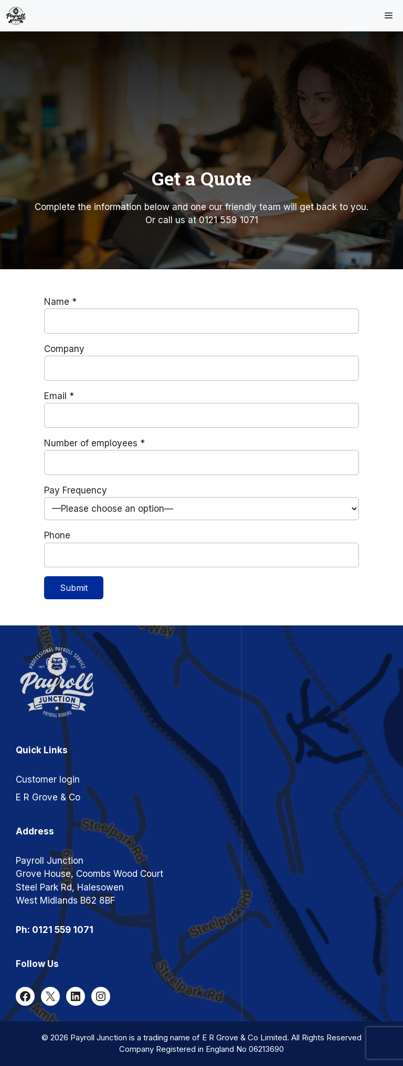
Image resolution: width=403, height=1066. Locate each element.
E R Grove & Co (48, 797)
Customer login (48, 779)
